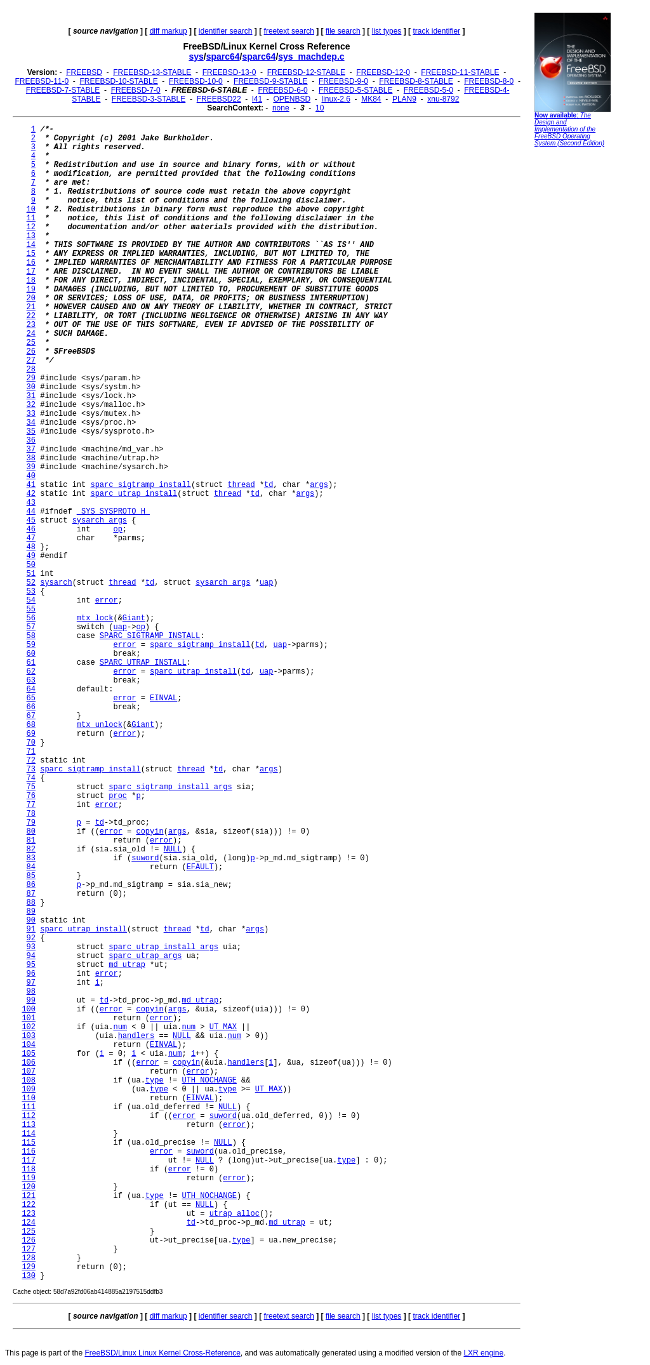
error (106, 600)
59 (31, 645)
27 (31, 360)
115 (29, 1142)
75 (31, 787)
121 (29, 1196)
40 (31, 476)
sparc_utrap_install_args (163, 947)
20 (31, 298)
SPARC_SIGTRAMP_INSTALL (150, 636)
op (117, 529)
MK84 (371, 99)
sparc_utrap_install (133, 493)
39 (31, 467)
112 (29, 1116)
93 (31, 947)
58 (31, 636)
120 (29, 1187)
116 (29, 1151)
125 (29, 1231)
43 (31, 502)
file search (343, 31)
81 (31, 840)
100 (29, 1009)
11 (31, 218)
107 (29, 1071)
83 (31, 858)
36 (31, 440)
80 (31, 831)
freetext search (289, 31)
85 (31, 876)
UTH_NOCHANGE (209, 1080)
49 (31, 556)
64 (31, 689)
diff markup (168, 31)
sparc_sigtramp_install (140, 485)
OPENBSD (291, 99)
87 (31, 893)
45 (31, 520)
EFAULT (200, 867)
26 (31, 351)
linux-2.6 (335, 99)
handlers (136, 1036)
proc (118, 796)
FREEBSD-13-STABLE (152, 72)
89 (31, 911)
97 (31, 982)
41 (31, 485)
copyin (149, 831)
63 (31, 680)
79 (31, 822)
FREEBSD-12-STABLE (306, 72)
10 (319, 107)
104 (29, 1045)
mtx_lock (95, 618)
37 (31, 449)
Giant (134, 618)
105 (29, 1053)
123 (29, 1213)
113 (29, 1125)
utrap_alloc (234, 1213)
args (319, 485)
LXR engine (483, 1352)
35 (31, 431)
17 (31, 271)
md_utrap (127, 965)
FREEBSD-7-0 (136, 90)
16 (31, 262)
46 (31, 529)
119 (29, 1178)
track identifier (436, 31)
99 (31, 1000)
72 (31, 760)
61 (31, 662)
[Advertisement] (572, 346)
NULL (173, 849)
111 (29, 1107)
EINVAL (163, 698)
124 (29, 1222)
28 (31, 369)
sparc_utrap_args (145, 956)
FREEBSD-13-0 (229, 72)
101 (29, 1018)
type (154, 1080)
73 (31, 769)
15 (31, 254)
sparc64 (223, 56)
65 (31, 698)
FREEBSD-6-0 (283, 90)
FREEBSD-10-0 (196, 81)
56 (31, 618)
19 (31, 289)
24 (31, 334)
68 (31, 725)
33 (31, 414)
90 (31, 920)
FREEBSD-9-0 (343, 81)
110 (29, 1098)
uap (267, 582)
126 (29, 1240)
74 (31, 778)
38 (31, 458)
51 (31, 573)
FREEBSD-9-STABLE (270, 81)
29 (31, 378)
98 (31, 991)
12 (31, 227)
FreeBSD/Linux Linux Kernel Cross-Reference (162, 1352)
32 (31, 405)
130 (29, 1276)
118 (29, 1169)
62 (31, 671)
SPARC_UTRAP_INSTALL (143, 662)
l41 (257, 99)
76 (31, 796)
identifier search (226, 31)
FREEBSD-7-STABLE (63, 90)
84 (31, 867)
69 (31, 733)
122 (29, 1205)
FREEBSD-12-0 (383, 72)
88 (31, 902)
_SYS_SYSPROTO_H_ (113, 511)
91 (31, 929)
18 (31, 280)
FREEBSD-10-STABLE (119, 81)
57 (31, 627)
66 (31, 707)
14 (31, 245)
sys (196, 56)
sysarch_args (99, 520)
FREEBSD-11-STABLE (460, 72)
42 (31, 493)
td (268, 485)
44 (31, 511)
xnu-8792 (443, 99)
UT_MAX (223, 1027)
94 (31, 956)
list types (387, 31)
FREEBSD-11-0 (42, 81)
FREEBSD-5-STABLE (355, 90)
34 (31, 422)
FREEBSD (84, 72)
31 (31, 396)
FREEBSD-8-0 (489, 81)
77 (31, 805)
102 (29, 1027)
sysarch (56, 582)
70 (31, 742)
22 (31, 316)
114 (29, 1133)
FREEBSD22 (219, 99)
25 (31, 342)
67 (31, 716)
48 (31, 547)
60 (31, 653)
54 (31, 600)
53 (31, 591)
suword (145, 858)
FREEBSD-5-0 (428, 90)
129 (29, 1267)
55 (31, 609)
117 (29, 1160)
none (280, 107)
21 (31, 307)
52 (31, 582)
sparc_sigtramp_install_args (170, 787)
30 (31, 387)
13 (31, 236)
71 (31, 751)
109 (29, 1089)
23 (31, 325)
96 (31, 973)
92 (31, 938)
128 (29, 1258)
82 (31, 849)
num (120, 1027)
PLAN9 (404, 99)
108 (29, 1080)
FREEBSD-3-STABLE (148, 99)
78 (31, 813)
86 (31, 885)
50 (31, 565)
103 (29, 1036)
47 (31, 538)
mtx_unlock (100, 725)
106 (29, 1062)
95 (31, 965)
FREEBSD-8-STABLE (416, 81)
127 (29, 1249)
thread (241, 485)
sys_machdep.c (311, 56)
